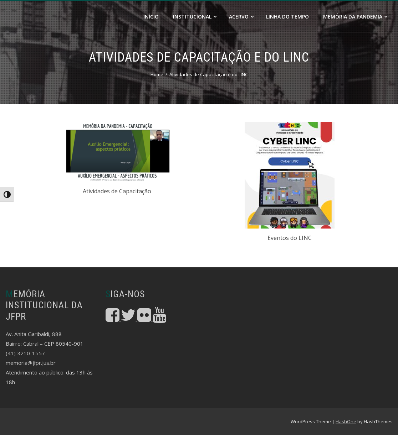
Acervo (241, 16)
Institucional (194, 16)
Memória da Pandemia (355, 16)
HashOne (346, 421)
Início (151, 16)
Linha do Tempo (287, 16)
